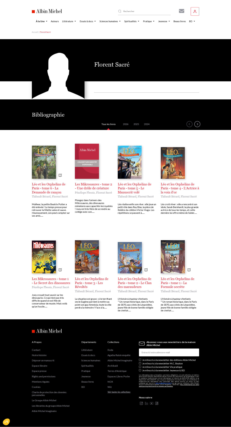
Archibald (113, 365)
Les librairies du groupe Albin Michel (50, 405)
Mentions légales (40, 381)
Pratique (85, 370)
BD (83, 386)
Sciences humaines (90, 360)
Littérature (86, 349)
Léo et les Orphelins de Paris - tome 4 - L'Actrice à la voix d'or (180, 188)
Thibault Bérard (41, 196)
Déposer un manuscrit (43, 360)
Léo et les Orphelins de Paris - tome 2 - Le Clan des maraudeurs (135, 283)
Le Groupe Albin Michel (44, 400)
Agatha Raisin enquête (119, 355)
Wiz (110, 386)
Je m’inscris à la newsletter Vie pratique (162, 366)
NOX (110, 381)
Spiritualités (87, 365)
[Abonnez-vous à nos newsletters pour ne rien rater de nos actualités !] (180, 11)
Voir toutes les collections (119, 392)
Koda (110, 349)
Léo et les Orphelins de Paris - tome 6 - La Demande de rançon (48, 188)
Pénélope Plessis (85, 192)
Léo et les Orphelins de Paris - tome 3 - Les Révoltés (91, 283)
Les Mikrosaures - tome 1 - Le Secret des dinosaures (51, 281)
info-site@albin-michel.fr (164, 383)
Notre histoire (39, 355)
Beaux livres (87, 381)
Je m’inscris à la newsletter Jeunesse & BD (163, 370)
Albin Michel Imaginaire (44, 411)
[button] (6, 421)
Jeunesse (86, 376)
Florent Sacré (60, 196)
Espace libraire (39, 365)
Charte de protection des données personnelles (49, 393)
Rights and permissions (43, 376)
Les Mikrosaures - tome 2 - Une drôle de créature (93, 186)
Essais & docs (88, 355)
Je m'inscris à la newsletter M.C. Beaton (162, 363)
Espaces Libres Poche (119, 376)
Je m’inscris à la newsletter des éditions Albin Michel (169, 359)
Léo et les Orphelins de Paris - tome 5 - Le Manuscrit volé (134, 188)
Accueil (35, 32)
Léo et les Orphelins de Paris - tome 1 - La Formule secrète (177, 283)
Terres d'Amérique (117, 370)
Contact (36, 349)
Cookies (36, 386)
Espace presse (39, 370)
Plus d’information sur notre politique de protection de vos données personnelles (169, 385)
